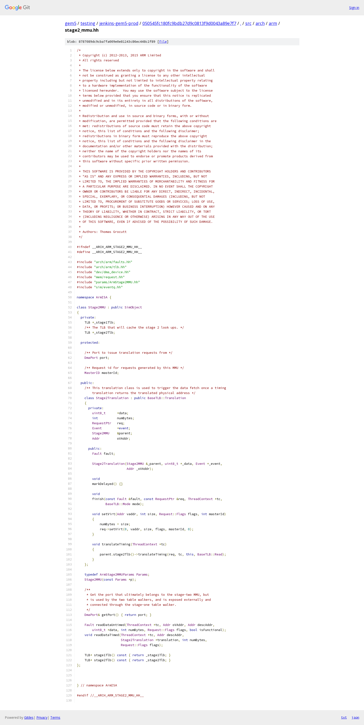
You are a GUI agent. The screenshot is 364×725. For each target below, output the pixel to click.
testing (87, 23)
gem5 (70, 23)
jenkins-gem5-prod (118, 23)
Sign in (354, 7)
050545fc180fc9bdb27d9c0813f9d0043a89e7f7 (189, 23)
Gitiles (29, 717)
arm (273, 23)
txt (344, 717)
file (163, 42)
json (355, 717)
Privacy (41, 717)
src (248, 23)
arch (260, 23)
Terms (55, 717)
